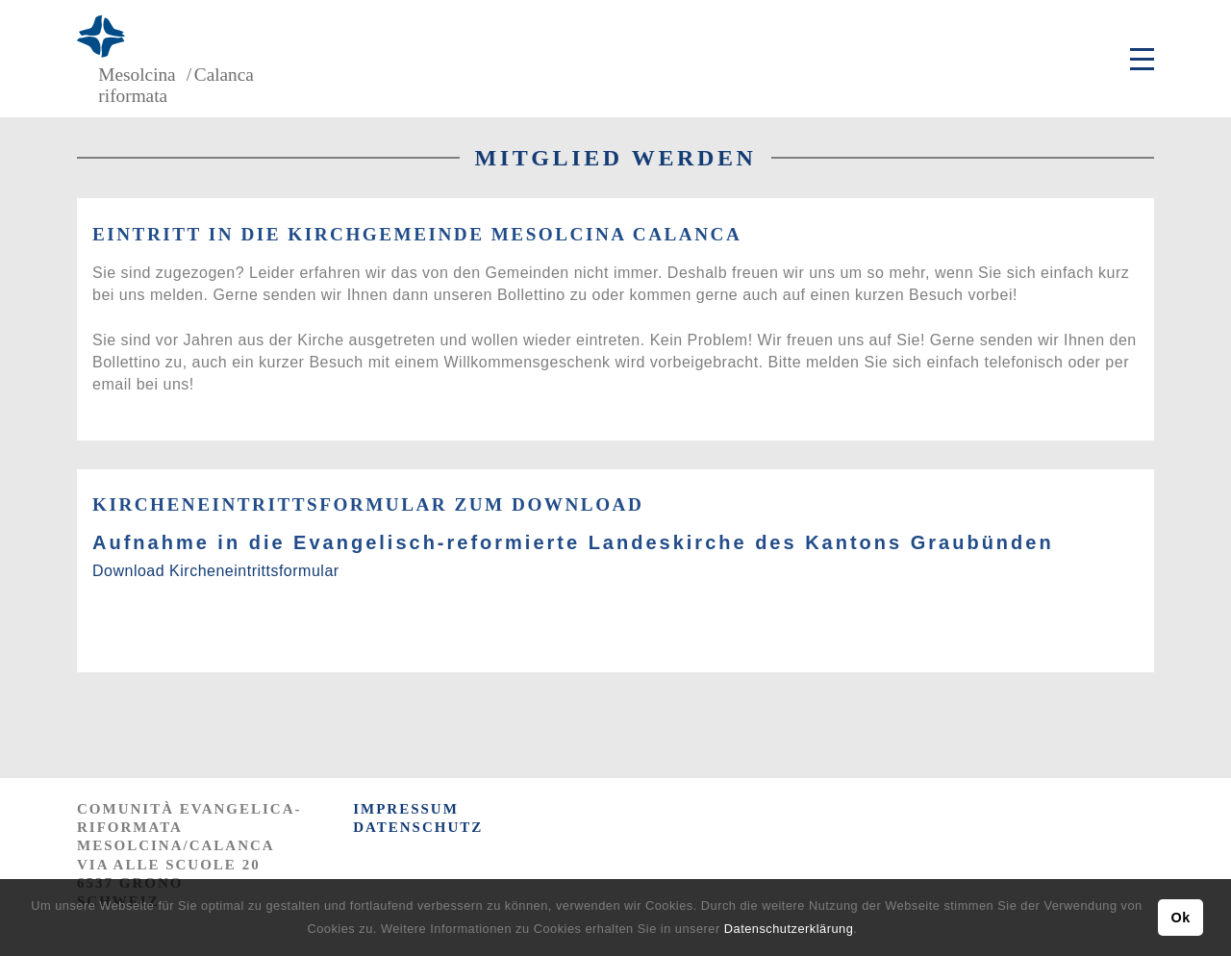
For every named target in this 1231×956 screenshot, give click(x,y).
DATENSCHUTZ (418, 827)
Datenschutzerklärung (788, 928)
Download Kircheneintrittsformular (215, 571)
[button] (863, 930)
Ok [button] (1180, 917)
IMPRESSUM (406, 809)
